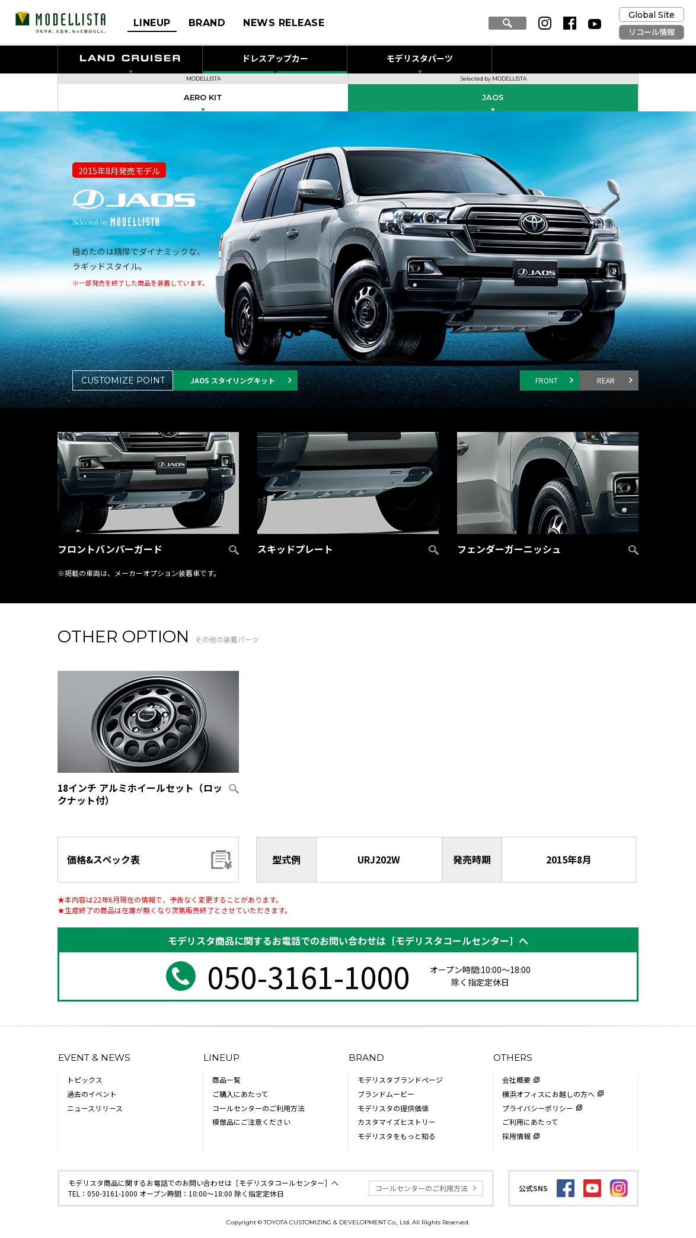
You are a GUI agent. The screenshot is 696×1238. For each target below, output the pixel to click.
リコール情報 (651, 32)
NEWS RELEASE (283, 22)
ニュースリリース (95, 1108)
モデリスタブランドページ (400, 1079)
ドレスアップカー (275, 58)
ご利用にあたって (530, 1122)
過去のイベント (92, 1094)
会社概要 (516, 1079)
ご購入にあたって (240, 1094)
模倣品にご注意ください (251, 1122)
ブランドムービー (385, 1094)
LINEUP (152, 22)
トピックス (85, 1079)
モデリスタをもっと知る (396, 1136)
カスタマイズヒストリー (396, 1122)
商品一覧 (226, 1079)
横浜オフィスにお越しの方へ (548, 1094)
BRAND (207, 22)
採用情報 (516, 1136)
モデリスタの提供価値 (393, 1108)
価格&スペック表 (103, 859)
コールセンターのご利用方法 (258, 1108)
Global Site (651, 14)
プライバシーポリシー (537, 1108)
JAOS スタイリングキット (232, 380)
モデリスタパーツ (420, 58)
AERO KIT (203, 97)
